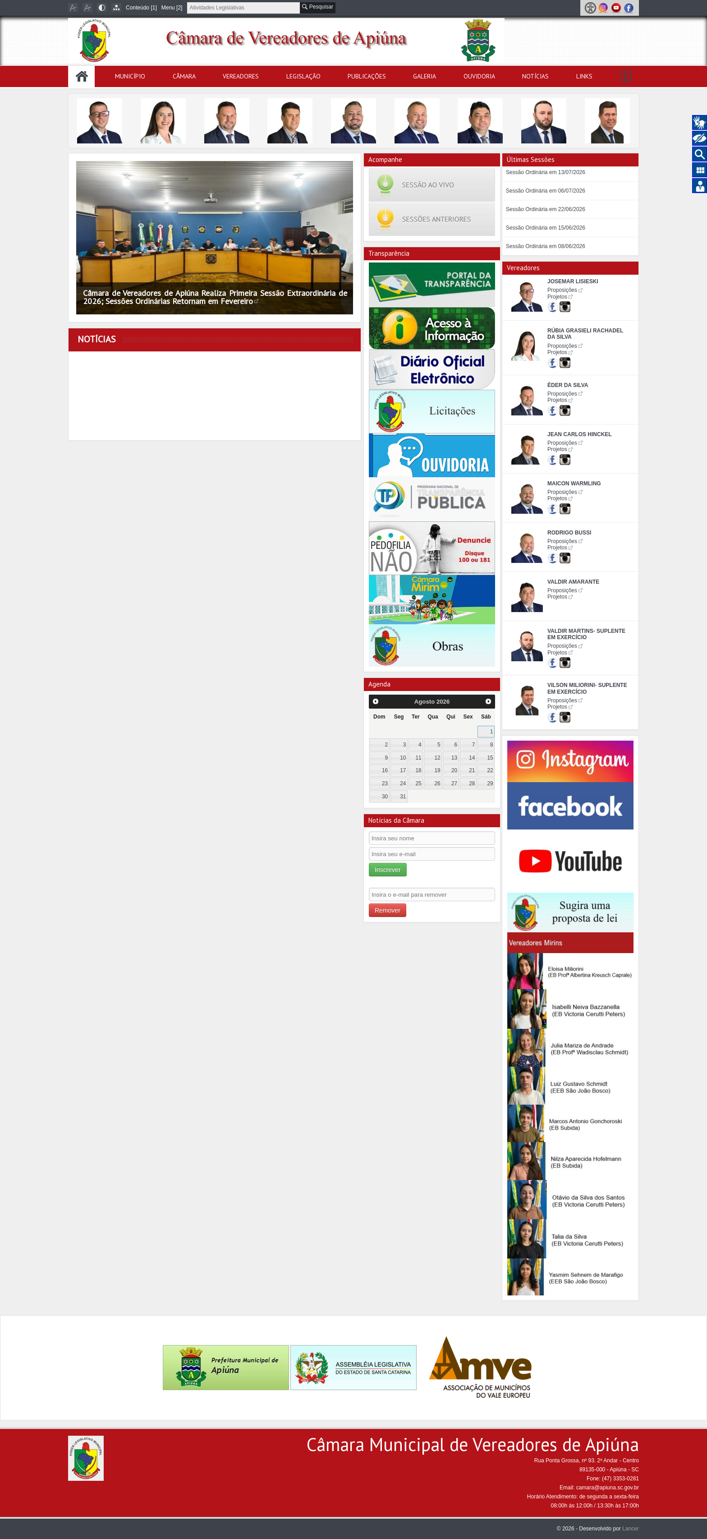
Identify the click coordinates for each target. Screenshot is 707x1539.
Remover (387, 910)
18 (418, 770)
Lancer (630, 1528)
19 (438, 770)
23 (385, 783)
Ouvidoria (479, 76)
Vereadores (241, 76)
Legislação (303, 76)
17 (403, 770)
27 (454, 783)
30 (385, 796)
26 (438, 783)
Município (130, 76)
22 (490, 770)
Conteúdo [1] (141, 8)
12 (438, 758)
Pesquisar (317, 7)
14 (472, 758)
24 (403, 783)
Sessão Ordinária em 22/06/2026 (545, 209)
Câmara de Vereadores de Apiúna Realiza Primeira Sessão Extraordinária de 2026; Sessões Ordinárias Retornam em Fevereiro (215, 297)
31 (403, 796)
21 (472, 770)
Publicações (367, 76)
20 (454, 770)
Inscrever (388, 869)
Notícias (535, 76)
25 (418, 783)
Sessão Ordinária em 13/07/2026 (545, 172)
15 (490, 758)
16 (385, 770)
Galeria (424, 76)
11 (418, 758)
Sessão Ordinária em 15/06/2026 (545, 228)
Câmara (184, 76)
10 (403, 758)
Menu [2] (172, 8)
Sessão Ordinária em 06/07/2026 (545, 191)
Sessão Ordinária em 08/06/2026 (545, 246)
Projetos (557, 297)
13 (454, 758)
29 (490, 783)
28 (472, 783)
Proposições (562, 290)
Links (584, 76)
